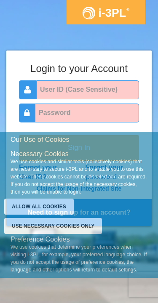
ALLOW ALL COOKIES (39, 207)
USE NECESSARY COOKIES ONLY (53, 226)
